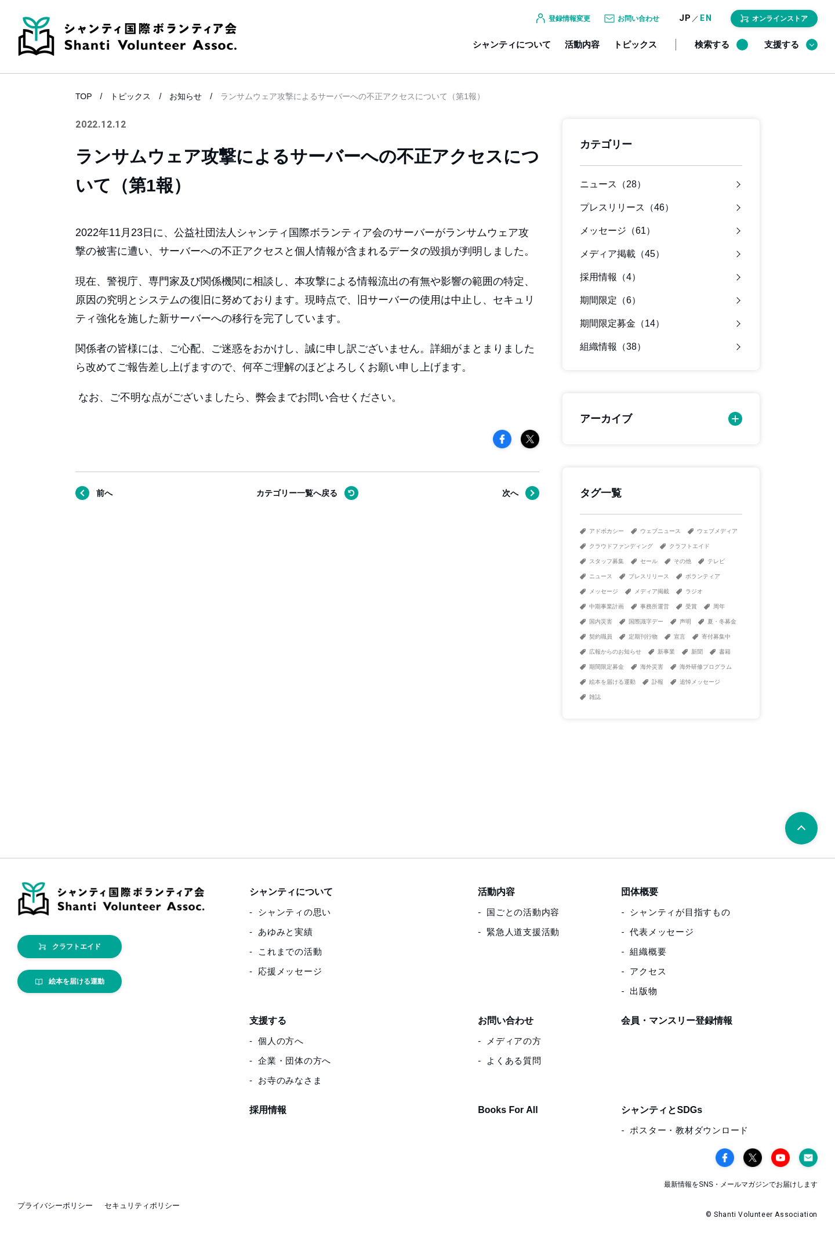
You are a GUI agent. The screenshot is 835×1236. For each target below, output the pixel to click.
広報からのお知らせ (615, 651)
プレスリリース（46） (627, 207)
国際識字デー (646, 621)
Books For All (508, 1110)
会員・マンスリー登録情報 (676, 1020)
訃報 (657, 682)
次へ (510, 493)
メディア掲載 (651, 591)
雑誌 (595, 697)
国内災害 (600, 621)
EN (706, 25)
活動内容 (582, 51)
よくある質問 (514, 1060)
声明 (685, 621)
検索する (721, 51)
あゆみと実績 (285, 932)
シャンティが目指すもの (680, 912)
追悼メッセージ (700, 682)
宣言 (679, 636)
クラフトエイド (689, 546)
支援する (791, 51)
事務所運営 (654, 606)
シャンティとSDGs (661, 1110)
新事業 (666, 651)
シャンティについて (512, 51)
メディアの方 (514, 1041)
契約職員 (600, 636)
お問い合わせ (505, 1020)
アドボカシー (606, 531)
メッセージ (603, 591)
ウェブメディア (717, 531)
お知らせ (185, 96)
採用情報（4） (610, 277)
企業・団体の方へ (294, 1060)
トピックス (635, 51)
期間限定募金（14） (622, 323)
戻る (296, 493)
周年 (719, 606)
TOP (83, 96)
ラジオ (694, 591)
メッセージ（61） (617, 230)
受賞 (691, 606)
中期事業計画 (606, 606)
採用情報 (267, 1110)
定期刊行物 (643, 636)
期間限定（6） (610, 300)
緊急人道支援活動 (523, 932)
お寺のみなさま (290, 1080)
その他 (682, 561)
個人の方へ (281, 1041)
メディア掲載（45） (622, 254)
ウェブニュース (660, 531)
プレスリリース (649, 576)
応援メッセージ (290, 971)
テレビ (716, 561)
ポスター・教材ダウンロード (689, 1130)
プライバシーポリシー (55, 1205)
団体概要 (639, 892)
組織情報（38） (613, 346)
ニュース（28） (613, 184)
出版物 (643, 991)
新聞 (697, 651)
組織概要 (648, 951)
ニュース (600, 576)
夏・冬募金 (721, 621)
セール (649, 561)
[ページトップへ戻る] (801, 828)
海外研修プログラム (706, 667)
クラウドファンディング (621, 546)
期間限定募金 (606, 667)
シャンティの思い (294, 912)
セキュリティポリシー (142, 1205)
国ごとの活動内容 (523, 912)
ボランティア (702, 576)
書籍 (725, 651)
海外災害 (651, 667)
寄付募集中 (716, 636)
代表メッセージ (662, 932)
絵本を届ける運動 (612, 682)
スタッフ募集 (606, 561)
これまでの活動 (290, 951)
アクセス (648, 971)
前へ (104, 493)
